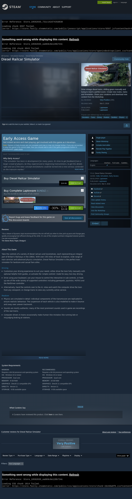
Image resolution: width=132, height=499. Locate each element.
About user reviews (109, 435)
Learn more (18, 152)
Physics (121, 120)
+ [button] (126, 120)
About (56, 7)
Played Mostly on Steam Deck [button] (80, 470)
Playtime (65, 462)
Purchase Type (23, 462)
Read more (79, 172)
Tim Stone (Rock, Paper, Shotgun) (14, 244)
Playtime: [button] (61, 470)
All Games (5, 59)
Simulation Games (17, 59)
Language (39, 462)
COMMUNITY (44, 7)
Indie (98, 179)
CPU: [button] (116, 470)
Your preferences (124, 435)
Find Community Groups (100, 217)
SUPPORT (66, 7)
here (50, 418)
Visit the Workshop (98, 214)
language (124, 2)
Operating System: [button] (102, 470)
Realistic (106, 120)
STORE (32, 7)
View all (80, 410)
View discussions (97, 210)
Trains (93, 120)
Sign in (4, 127)
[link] (59, 211)
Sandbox (114, 120)
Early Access (114, 179)
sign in (115, 2)
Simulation (85, 120)
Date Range (52, 462)
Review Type (8, 462)
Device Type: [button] (15, 474)
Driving (99, 120)
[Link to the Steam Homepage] (13, 9)
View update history (98, 203)
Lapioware (104, 111)
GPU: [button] (4, 474)
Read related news (98, 207)
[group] (66, 472)
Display (77, 462)
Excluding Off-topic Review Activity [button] (41, 470)
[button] (75, 186)
